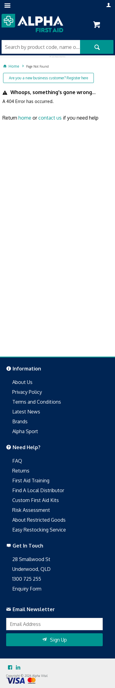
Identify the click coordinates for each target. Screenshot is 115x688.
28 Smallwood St (31, 559)
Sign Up (58, 640)
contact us (50, 118)
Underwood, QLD (31, 569)
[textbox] (41, 47)
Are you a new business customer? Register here (48, 78)
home (24, 118)
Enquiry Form (26, 589)
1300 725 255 (26, 579)
